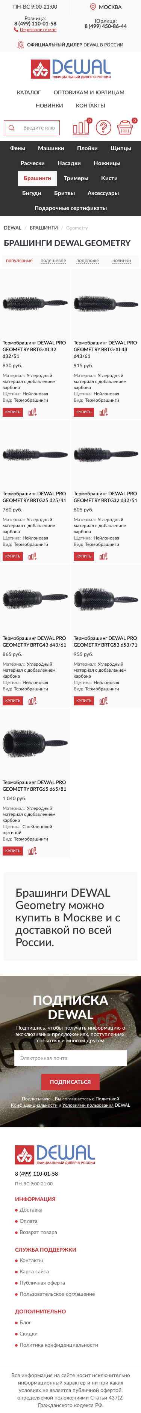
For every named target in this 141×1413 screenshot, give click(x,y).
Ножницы (107, 163)
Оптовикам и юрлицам (89, 92)
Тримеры (76, 178)
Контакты (90, 106)
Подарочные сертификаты (71, 208)
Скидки (29, 1334)
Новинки (49, 106)
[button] (35, 29)
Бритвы (64, 193)
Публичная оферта (42, 1283)
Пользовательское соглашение (57, 1294)
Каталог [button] (29, 92)
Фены (17, 148)
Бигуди (31, 193)
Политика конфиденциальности (59, 1345)
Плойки (87, 148)
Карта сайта (34, 1272)
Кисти (109, 178)
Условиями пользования (88, 1105)
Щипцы (121, 148)
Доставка (31, 1210)
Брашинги (37, 178)
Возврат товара (38, 1232)
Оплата (29, 1221)
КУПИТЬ (12, 412)
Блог (25, 1322)
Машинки (51, 148)
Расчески (33, 163)
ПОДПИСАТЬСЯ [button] (70, 1082)
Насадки (69, 163)
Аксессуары (103, 193)
